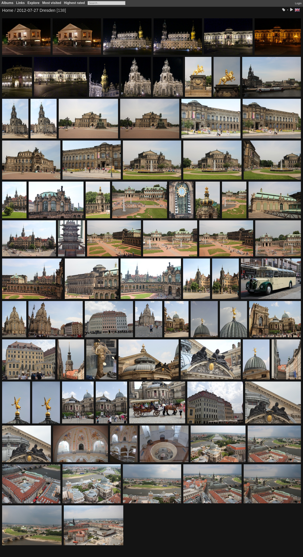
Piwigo (157, 553)
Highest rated (74, 3)
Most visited (51, 3)
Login (298, 3)
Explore (33, 3)
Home (7, 10)
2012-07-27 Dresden (36, 10)
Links (20, 3)
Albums (7, 3)
